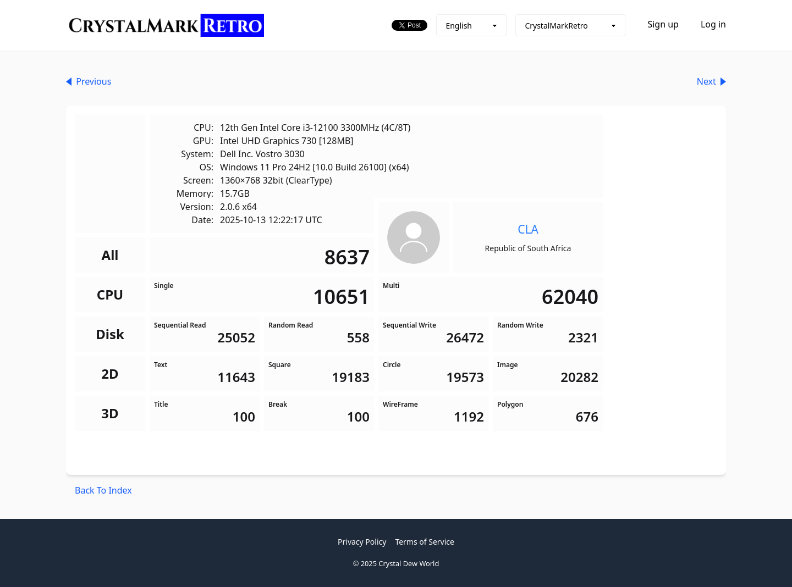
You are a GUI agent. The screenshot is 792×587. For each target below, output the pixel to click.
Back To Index (103, 490)
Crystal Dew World (408, 563)
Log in (713, 24)
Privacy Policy (362, 541)
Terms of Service (424, 541)
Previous (88, 81)
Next (711, 81)
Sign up (663, 24)
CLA (528, 229)
